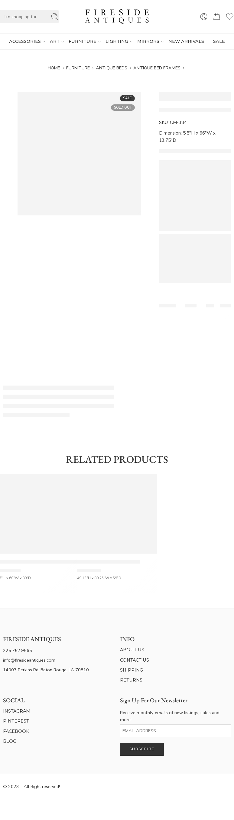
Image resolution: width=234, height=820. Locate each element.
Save (190, 305)
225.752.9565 (17, 650)
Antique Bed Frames (156, 68)
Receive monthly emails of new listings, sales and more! (169, 716)
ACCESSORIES (25, 42)
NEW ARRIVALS (186, 41)
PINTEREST (16, 721)
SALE (219, 41)
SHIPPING (131, 670)
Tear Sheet (165, 306)
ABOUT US (132, 650)
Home (54, 68)
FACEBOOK (16, 731)
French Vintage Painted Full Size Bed (108, 561)
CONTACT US (134, 660)
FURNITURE (82, 42)
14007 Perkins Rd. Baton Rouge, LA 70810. (46, 670)
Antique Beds (111, 68)
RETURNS (131, 680)
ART (55, 42)
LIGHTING (117, 42)
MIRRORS (148, 42)
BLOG (9, 741)
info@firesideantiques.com (29, 660)
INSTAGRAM (17, 711)
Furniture (78, 68)
